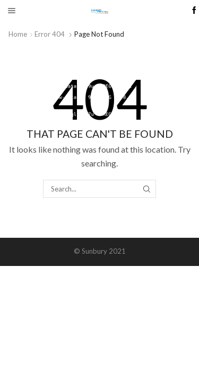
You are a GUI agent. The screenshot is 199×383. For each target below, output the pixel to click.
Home (17, 34)
